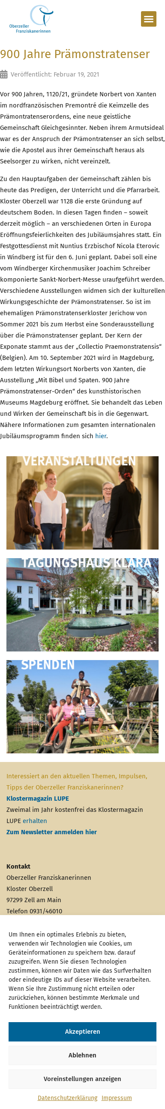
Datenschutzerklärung (67, 1098)
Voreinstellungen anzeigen (82, 1079)
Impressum (117, 1098)
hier (100, 436)
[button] (148, 19)
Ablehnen (82, 1055)
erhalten (35, 821)
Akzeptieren (82, 1031)
